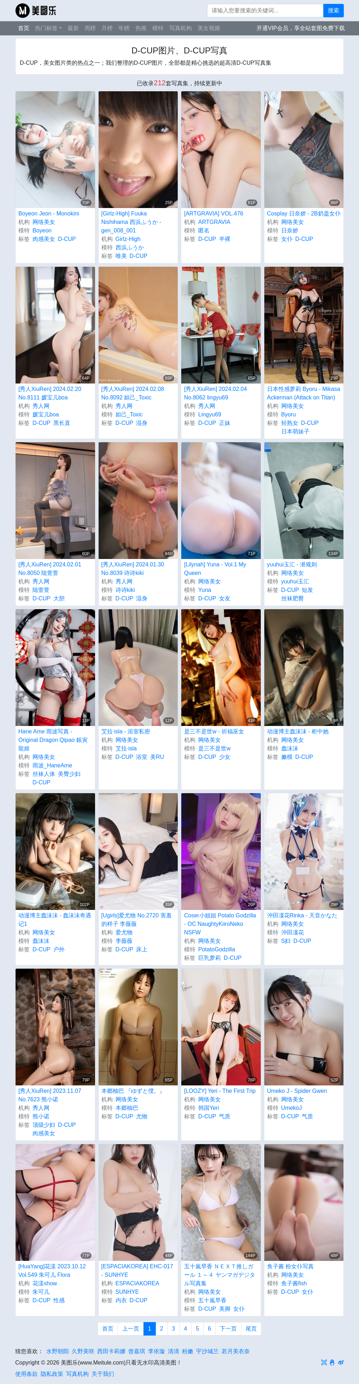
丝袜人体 (44, 774)
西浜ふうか (130, 247)
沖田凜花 (292, 932)
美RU (157, 757)
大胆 (59, 598)
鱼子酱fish (294, 1283)
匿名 (204, 230)
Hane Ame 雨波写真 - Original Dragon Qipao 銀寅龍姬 (53, 739)
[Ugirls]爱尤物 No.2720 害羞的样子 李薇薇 (136, 919)
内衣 (121, 1300)
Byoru (288, 414)
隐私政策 (52, 1374)
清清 (173, 1351)
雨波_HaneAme (52, 765)
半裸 (224, 239)
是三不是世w (214, 748)
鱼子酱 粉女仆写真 (290, 1266)
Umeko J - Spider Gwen (297, 1091)
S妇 (286, 941)
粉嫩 (187, 1351)
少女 (224, 757)
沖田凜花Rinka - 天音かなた (302, 915)
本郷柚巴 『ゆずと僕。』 (133, 1091)
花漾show (45, 1283)
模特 (158, 28)
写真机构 (180, 28)
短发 (307, 590)
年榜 (124, 28)
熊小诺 (41, 1116)
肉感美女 (44, 239)
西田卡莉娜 (111, 1351)
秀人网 (41, 406)
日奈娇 (289, 230)
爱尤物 (124, 932)
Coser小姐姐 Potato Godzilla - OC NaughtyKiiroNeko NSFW (220, 923)
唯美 (121, 256)
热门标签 (46, 28)
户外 (59, 949)
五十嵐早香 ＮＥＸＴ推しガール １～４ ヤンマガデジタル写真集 (219, 1274)
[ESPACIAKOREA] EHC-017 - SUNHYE (137, 1270)
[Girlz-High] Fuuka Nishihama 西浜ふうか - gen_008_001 (131, 222)
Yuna (204, 590)
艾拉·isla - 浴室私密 (126, 731)
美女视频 (209, 28)
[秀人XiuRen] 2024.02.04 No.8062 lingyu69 (215, 393)
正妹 (224, 423)
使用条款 (26, 1374)
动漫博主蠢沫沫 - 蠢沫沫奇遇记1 (54, 919)
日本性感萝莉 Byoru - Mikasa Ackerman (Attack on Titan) (303, 393)
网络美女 (44, 222)
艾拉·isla (126, 748)
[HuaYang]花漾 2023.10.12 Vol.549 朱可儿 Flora (52, 1270)
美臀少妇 (69, 774)
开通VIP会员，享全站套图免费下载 (301, 28)
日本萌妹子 (295, 431)
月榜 (107, 28)
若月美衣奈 (236, 1351)
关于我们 (103, 1374)
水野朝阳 (57, 1351)
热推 (141, 28)
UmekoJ (291, 1108)
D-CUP (67, 239)
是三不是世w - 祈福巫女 (214, 731)
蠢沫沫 (289, 748)
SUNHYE (127, 1292)
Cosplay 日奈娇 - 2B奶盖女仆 (304, 214)
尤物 (141, 1116)
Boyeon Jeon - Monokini (48, 214)
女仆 (287, 239)
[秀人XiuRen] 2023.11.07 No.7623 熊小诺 (49, 1095)
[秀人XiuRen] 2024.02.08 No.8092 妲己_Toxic (132, 393)
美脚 (224, 1309)
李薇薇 (124, 941)
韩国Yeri (208, 1108)
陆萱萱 (41, 590)
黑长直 (61, 423)
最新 (73, 28)
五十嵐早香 (212, 1300)
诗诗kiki (125, 590)
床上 (141, 949)
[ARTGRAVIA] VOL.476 (213, 214)
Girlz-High (128, 239)
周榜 (90, 28)
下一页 (228, 1329)
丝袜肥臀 (292, 598)
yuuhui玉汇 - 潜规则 (292, 564)
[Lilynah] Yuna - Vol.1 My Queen (215, 568)
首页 (23, 28)
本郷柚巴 (127, 1108)
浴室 (141, 757)
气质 (224, 1116)
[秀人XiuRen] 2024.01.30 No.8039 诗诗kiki (132, 568)
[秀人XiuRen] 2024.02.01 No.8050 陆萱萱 (49, 568)
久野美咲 (83, 1351)
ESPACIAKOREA (137, 1283)
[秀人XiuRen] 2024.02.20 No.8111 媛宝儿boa (49, 393)
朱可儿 (41, 1292)
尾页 (251, 1329)
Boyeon (42, 230)
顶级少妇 (44, 1125)
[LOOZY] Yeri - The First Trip (219, 1091)
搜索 (333, 10)
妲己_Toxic (129, 414)
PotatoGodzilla (216, 949)
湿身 (141, 423)
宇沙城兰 (207, 1351)
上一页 (130, 1329)
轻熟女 (289, 423)
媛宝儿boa (46, 414)
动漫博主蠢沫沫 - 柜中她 (298, 731)
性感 (59, 1300)
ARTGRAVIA (214, 222)
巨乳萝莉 (209, 958)
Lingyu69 (209, 414)
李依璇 (156, 1351)
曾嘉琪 (136, 1351)
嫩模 (287, 757)
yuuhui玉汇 (295, 581)
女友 (224, 598)
